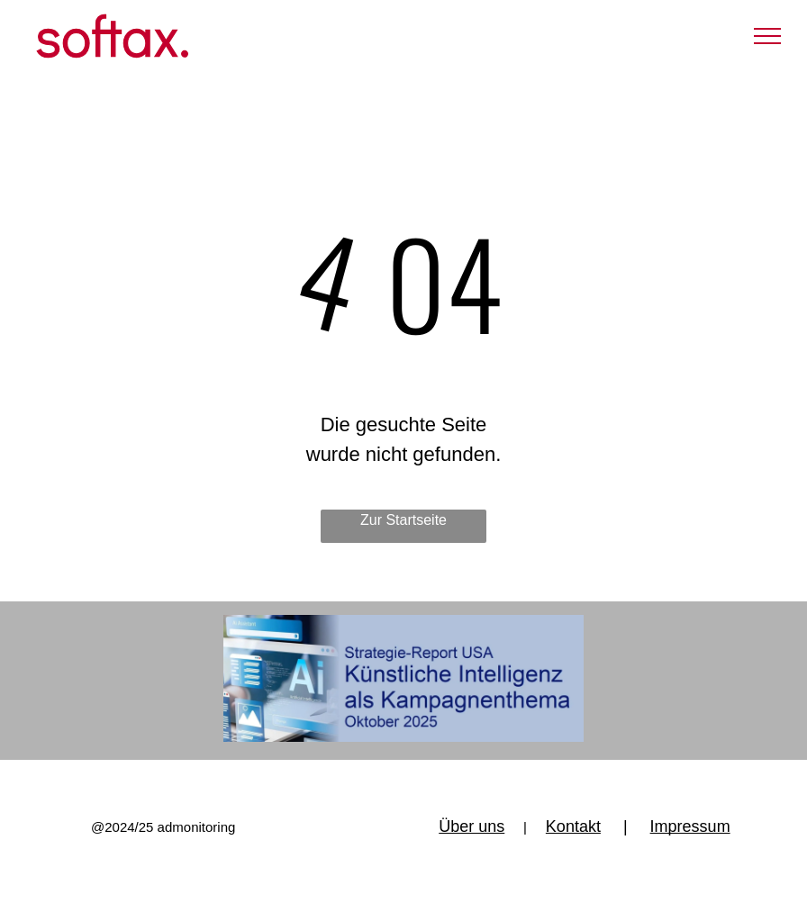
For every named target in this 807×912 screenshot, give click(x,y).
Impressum (690, 826)
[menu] (767, 36)
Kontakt (573, 826)
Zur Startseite (403, 520)
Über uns (471, 826)
